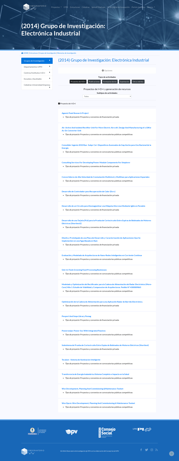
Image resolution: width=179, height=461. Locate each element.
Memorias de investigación (66, 53)
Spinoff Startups (98, 7)
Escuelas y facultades (37, 78)
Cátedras (86, 7)
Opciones (107, 70)
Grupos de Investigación (47, 53)
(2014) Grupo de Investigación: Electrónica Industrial (103, 60)
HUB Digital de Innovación (118, 7)
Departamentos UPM (37, 66)
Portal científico (138, 7)
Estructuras (75, 7)
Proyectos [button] (55, 7)
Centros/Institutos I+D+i (37, 72)
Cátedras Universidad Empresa (37, 86)
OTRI (66, 7)
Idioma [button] (150, 7)
